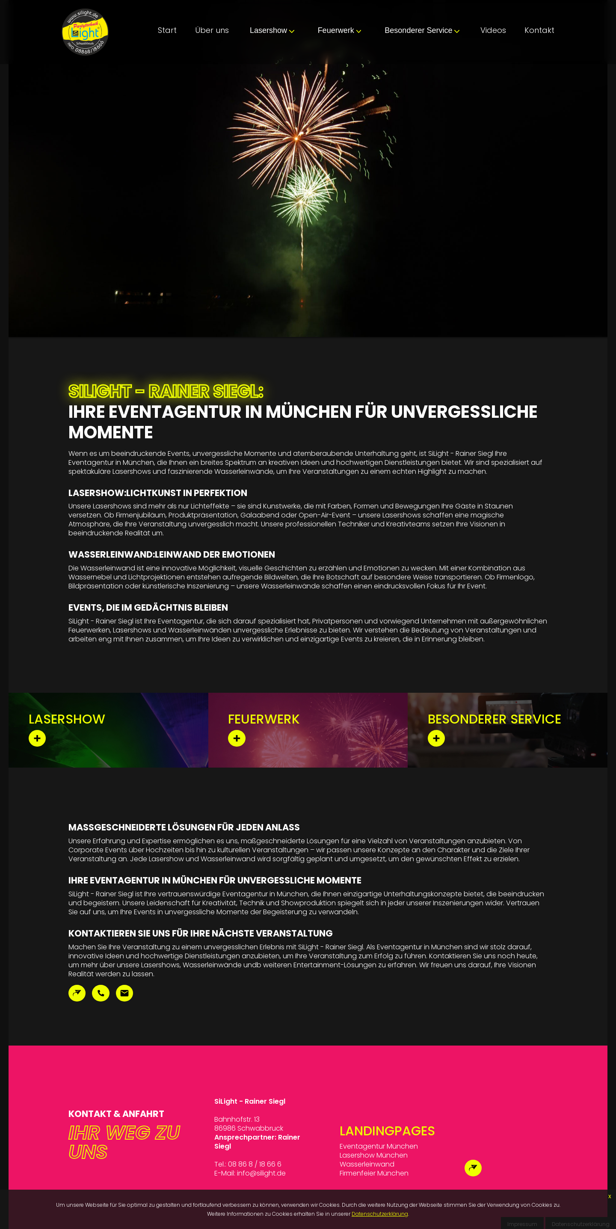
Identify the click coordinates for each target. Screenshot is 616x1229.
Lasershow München (374, 1155)
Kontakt (539, 30)
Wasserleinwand (367, 1164)
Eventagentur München (379, 1146)
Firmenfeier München (374, 1173)
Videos (493, 30)
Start (167, 30)
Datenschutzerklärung (380, 1213)
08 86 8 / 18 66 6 (254, 1164)
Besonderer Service (422, 30)
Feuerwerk (339, 30)
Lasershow (272, 30)
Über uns (212, 30)
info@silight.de (261, 1173)
